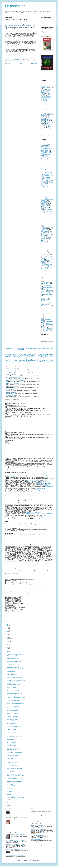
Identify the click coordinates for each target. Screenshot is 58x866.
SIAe (10, 355)
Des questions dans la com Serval (12, 704)
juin (7, 647)
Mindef (12, 354)
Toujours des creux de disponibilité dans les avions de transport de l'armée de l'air (46, 237)
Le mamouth (15, 6)
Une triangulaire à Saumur (11, 671)
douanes (47, 357)
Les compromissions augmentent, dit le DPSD (14, 661)
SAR (9, 355)
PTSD (32, 354)
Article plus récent (8, 63)
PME (28, 354)
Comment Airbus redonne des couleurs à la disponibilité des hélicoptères (46, 144)
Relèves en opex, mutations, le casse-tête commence (46, 303)
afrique (50, 355)
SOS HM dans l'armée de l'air (46, 283)
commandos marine (18, 357)
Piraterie (35, 354)
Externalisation (13, 353)
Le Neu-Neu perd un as (10, 709)
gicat (37, 359)
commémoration (24, 357)
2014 (7, 635)
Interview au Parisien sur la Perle (46, 287)
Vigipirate (39, 355)
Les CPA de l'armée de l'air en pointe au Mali (14, 735)
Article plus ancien (34, 63)
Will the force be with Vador (45, 94)
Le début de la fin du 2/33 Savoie (12, 713)
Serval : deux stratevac (10, 657)
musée (15, 361)
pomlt (14, 362)
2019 (7, 628)
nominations (26, 361)
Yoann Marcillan (9, 571)
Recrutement (51, 354)
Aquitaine (35, 349)
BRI (45, 349)
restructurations (46, 362)
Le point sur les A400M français (12, 719)
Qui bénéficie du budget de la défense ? (13, 729)
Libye (52, 353)
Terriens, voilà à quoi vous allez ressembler (18, 834)
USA (32, 355)
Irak (47, 353)
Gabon (24, 353)
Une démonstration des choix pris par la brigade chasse (15, 380)
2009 (7, 805)
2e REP (26, 348)
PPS (30, 354)
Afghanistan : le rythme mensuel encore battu (14, 764)
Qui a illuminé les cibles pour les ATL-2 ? (13, 755)
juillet (8, 645)
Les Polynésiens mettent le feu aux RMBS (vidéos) (14, 377)
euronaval (9, 359)
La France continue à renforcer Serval (13, 690)
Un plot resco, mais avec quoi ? (11, 392)
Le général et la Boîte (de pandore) (36, 839)
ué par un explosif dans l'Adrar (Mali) (32, 480)
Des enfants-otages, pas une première (13, 667)
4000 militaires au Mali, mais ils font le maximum (15, 774)
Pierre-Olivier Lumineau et (18, 571)
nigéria (23, 361)
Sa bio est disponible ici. (36, 489)
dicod (9, 60)
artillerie (22, 356)
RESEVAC (42, 354)
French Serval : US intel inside (12, 691)
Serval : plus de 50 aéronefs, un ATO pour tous (14, 726)
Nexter (15, 354)
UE (28, 355)
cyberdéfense (40, 357)
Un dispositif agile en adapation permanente (13, 383)
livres (22, 360)
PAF (26, 354)
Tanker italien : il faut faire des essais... (13, 762)
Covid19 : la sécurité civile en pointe (47, 317)
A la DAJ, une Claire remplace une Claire (12, 368)
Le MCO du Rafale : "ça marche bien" (12, 389)
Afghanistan (21, 349)
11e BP (14, 348)
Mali (10, 354)
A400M (52, 348)
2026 (7, 621)
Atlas (38, 349)
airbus (52, 355)
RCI (39, 354)
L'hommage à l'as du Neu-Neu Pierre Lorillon (14, 684)
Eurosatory (7, 353)
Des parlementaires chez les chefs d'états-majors (15, 693)
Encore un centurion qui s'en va (11, 816)
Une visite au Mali (10, 791)
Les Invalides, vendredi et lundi (12, 694)
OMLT (20, 354)
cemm (11, 357)
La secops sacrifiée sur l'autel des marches (13, 371)
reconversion (27, 362)
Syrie (22, 355)
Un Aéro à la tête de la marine (46, 244)
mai (7, 648)
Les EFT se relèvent (10, 784)
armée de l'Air (8, 356)
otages (30, 361)
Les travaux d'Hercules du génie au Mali (13, 761)
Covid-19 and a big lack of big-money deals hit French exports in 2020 (46, 100)
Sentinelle (19, 355)
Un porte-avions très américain (46, 209)
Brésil (52, 349)
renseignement (32, 362)
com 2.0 (14, 357)
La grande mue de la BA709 (45, 146)
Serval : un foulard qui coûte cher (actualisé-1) (14, 768)
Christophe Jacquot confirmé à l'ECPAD (13, 700)
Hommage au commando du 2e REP (13, 683)
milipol (50, 360)
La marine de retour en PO (11, 673)
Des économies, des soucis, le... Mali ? (13, 706)
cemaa (9, 357)
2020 (7, 627)
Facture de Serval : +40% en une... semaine (14, 769)
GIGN (21, 353)
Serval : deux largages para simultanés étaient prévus (15, 703)
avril (8, 650)
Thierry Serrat (41, 571)
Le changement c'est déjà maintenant (13, 716)
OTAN (22, 354)
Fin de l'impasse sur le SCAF (46, 156)
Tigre (27, 355)
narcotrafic (18, 361)
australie (24, 356)
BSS (47, 349)
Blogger (39, 860)
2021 (7, 625)
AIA (5, 349)
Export (10, 353)
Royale (6, 355)
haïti (46, 359)
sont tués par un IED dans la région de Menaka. (41, 518)
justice (13, 60)
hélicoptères (49, 359)
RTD (45, 354)
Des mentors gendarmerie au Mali (46, 280)
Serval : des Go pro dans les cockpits (13, 748)
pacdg (32, 361)
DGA (50, 350)
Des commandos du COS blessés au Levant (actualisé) (15, 844)
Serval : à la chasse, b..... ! (11, 712)
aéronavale (32, 356)
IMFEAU (35, 353)
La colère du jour (9, 759)
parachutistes (36, 361)
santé (19, 363)
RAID (38, 354)
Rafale (47, 354)
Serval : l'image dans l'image (11, 772)
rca (23, 362)
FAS (17, 353)
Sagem (13, 355)
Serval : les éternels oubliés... (11, 732)
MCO (8, 354)
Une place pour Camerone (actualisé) (13, 678)
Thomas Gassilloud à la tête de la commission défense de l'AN (16, 855)
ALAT (7, 349)
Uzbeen (34, 355)
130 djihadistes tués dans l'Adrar (12, 655)
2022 (7, 624)
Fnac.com (43, 33)
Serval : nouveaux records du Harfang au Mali (14, 777)
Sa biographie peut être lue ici (45, 481)
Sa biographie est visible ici (12, 476)
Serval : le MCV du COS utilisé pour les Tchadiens (15, 665)
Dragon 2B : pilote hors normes (41, 829)
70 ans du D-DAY (39, 348)
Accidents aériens (15, 349)
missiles (6, 361)
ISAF (37, 353)
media (47, 360)
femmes (12, 359)
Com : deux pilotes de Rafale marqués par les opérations (15, 840)
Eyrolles (43, 32)
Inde (39, 353)
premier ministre (18, 362)
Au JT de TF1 (43, 289)
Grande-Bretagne (27, 353)
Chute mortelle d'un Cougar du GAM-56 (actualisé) (39, 843)
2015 (7, 634)
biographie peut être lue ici (42, 484)
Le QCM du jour (9, 794)
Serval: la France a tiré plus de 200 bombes (14, 696)
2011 (7, 802)
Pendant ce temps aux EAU (11, 723)
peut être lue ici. (45, 480)
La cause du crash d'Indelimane (46, 213)
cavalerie (6, 357)
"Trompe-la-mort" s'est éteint (11, 707)
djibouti (45, 357)
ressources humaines (39, 362)
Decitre (43, 31)
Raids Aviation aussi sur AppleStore (12, 722)
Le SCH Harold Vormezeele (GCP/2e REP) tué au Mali (16, 699)
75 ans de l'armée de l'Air (46, 348)
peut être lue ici (46, 477)
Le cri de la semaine (10, 758)
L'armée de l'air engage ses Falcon (47, 321)
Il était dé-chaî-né (10, 730)
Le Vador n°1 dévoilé (44, 229)
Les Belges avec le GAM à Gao (12, 674)
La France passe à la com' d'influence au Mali (14, 743)
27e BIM (23, 348)
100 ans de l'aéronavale (9, 348)
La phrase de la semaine (11, 733)
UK (29, 355)
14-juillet (20, 348)
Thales (24, 355)
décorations (51, 357)
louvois (24, 360)
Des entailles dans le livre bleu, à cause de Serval (15, 781)
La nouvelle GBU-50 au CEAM (46, 242)
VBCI (37, 355)
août (8, 644)
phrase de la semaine (46, 361)
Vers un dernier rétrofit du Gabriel (46, 195)
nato (21, 361)
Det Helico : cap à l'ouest (11, 787)
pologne (11, 362)
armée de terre (16, 356)
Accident (10, 349)
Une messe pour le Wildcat (11, 790)
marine (44, 360)
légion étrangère (39, 360)
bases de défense (42, 356)
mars (8, 651)
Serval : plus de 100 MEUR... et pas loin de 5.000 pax (15, 668)
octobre (8, 641)
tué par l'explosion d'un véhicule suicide (33, 512)
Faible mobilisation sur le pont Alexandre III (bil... (15, 681)
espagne (6, 359)
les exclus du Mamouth (17, 360)
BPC (44, 349)
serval (21, 363)
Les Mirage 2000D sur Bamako (12, 785)
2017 (7, 631)
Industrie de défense (43, 353)
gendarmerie (33, 359)
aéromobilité (28, 356)
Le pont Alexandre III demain (11, 687)
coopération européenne (32, 357)
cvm (36, 357)
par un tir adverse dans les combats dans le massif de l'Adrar (36, 475)
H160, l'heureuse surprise (45, 282)
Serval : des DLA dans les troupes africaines (14, 749)
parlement (41, 361)
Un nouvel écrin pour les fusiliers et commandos (15, 778)
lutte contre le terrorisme (30, 360)
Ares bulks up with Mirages (45, 115)
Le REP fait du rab (10, 686)
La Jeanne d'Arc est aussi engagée (47, 315)
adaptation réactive (45, 355)
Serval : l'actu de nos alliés (11, 746)
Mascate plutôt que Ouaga (11, 720)
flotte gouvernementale (18, 359)
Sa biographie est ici (33, 474)
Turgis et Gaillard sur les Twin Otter (47, 225)
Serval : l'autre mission (10, 771)
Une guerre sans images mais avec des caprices (14, 374)
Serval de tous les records (11, 738)
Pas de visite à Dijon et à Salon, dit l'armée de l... (15, 752)
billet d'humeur (47, 356)
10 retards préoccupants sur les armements (13, 395)
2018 (7, 630)
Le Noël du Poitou (44, 201)
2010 (7, 803)
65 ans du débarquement (31, 348)
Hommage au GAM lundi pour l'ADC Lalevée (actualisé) (16, 680)
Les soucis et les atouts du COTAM (47, 285)
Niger (18, 354)
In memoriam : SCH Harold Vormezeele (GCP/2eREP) (16, 697)
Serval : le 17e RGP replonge (11, 745)
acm (41, 355)
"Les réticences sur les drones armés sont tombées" (15, 797)
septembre (9, 642)
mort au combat (11, 361)
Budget (6, 350)
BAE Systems (41, 349)
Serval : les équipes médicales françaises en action (15, 775)
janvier (8, 799)
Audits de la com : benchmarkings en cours (14, 736)
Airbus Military (27, 349)
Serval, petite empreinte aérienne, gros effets (14, 677)
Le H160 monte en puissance (46, 148)
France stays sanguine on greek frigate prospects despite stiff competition (46, 97)
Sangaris (15, 355)
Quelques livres (9, 782)
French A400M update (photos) (12, 717)
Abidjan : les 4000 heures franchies (12, 710)
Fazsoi (19, 353)
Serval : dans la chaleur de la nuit (12, 765)
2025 (7, 622)
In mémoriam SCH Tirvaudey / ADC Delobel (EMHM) (15, 654)
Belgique (49, 349)
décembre (8, 638)
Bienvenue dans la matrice (11, 756)
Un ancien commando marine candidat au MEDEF (15, 670)
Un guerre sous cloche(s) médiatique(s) (12, 386)
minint (52, 360)
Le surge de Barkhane (44, 330)
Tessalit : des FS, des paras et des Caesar (14, 751)
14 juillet (17, 348)
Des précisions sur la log (11, 788)
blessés (51, 356)
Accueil (21, 63)
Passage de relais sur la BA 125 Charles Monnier (14, 826)
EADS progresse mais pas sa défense (13, 664)
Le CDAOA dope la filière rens (46, 256)
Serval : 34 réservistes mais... (11, 725)
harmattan (43, 359)
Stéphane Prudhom (27, 571)
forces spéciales (26, 359)
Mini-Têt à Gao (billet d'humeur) (12, 742)
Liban (50, 353)
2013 (7, 637)
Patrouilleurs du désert (45, 207)
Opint (25, 354)
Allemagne (32, 349)
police (9, 362)
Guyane (32, 353)
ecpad (11, 60)
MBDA (6, 354)
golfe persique (40, 359)
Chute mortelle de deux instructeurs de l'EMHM (14, 658)
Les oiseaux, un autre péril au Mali (12, 739)
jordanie (10, 360)
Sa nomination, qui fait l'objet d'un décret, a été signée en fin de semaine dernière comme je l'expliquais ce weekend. (20, 25)
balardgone (37, 356)
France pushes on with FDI (45, 117)
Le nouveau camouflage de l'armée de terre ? (18, 849)
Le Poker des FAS (44, 241)
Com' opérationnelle (39, 350)
